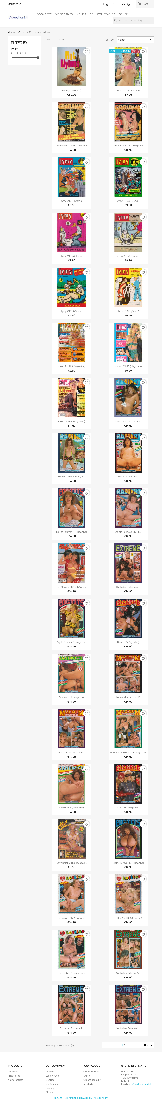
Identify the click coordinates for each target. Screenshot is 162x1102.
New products (15, 1079)
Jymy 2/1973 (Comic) (71, 311)
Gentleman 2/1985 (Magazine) (72, 145)
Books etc (44, 14)
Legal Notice (52, 1075)
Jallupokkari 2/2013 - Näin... (128, 90)
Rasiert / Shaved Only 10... (128, 531)
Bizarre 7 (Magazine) (128, 642)
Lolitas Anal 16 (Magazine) (71, 918)
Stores (49, 1092)
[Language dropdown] (109, 4)
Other (123, 14)
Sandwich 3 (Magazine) (71, 807)
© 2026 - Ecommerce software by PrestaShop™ (81, 1097)
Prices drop (14, 1075)
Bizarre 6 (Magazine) (128, 807)
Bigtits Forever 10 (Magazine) (128, 862)
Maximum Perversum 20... (128, 697)
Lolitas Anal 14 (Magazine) (128, 918)
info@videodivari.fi (141, 1084)
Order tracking (91, 1071)
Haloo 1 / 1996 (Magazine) (71, 421)
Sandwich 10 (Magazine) (72, 697)
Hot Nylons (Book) (71, 90)
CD (92, 14)
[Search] (133, 20)
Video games (64, 14)
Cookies (50, 1079)
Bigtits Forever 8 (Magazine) (72, 642)
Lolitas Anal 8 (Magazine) (71, 973)
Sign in (87, 1075)
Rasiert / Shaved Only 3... (128, 476)
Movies (81, 14)
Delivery (50, 1071)
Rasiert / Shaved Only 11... (128, 421)
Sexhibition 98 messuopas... (72, 862)
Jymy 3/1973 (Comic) (71, 256)
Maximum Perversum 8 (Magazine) (128, 752)
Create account (92, 1079)
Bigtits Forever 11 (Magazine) (71, 531)
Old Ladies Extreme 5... (128, 973)
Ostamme (13, 1071)
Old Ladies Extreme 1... (72, 1028)
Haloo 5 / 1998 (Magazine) (71, 366)
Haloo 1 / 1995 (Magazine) (128, 366)
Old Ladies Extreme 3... (128, 587)
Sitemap (50, 1088)
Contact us (14, 4)
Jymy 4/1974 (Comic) (71, 200)
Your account (93, 1066)
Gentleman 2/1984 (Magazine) (128, 145)
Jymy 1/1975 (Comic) (128, 311)
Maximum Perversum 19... (71, 752)
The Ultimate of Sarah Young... (71, 587)
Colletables (106, 14)
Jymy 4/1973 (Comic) (128, 200)
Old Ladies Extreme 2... (128, 1028)
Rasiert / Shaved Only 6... (71, 476)
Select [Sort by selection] (135, 40)
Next (148, 1045)
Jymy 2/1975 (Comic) (128, 256)
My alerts (88, 1083)
